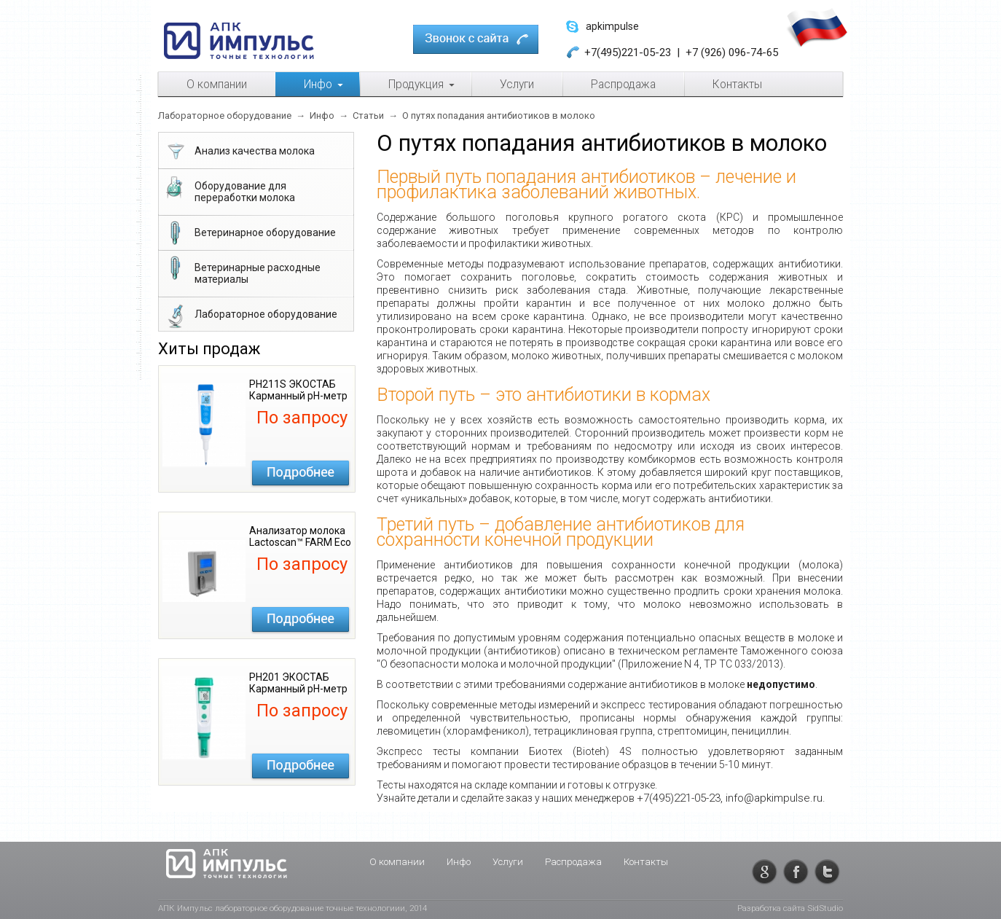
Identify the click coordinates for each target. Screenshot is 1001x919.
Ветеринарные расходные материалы (242, 270)
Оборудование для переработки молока (229, 188)
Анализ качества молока (239, 152)
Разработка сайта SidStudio (790, 908)
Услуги (507, 861)
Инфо (459, 861)
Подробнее (300, 473)
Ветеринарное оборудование (249, 234)
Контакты (646, 861)
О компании (397, 861)
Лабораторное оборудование (250, 315)
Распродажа (573, 861)
